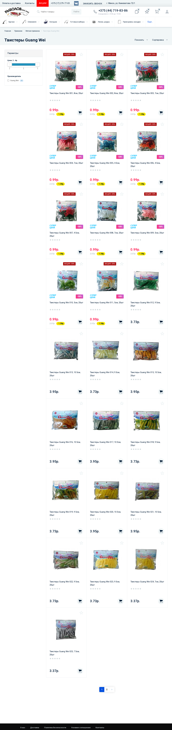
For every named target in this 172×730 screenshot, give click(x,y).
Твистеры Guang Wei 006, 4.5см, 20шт (145, 164)
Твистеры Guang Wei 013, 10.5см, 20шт (65, 374)
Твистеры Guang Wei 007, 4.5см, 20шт (64, 234)
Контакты (29, 3)
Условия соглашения (81, 728)
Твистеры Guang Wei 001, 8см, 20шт (66, 93)
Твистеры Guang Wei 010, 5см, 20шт (66, 302)
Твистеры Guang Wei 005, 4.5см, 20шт (105, 164)
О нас (22, 728)
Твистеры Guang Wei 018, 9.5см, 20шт (145, 444)
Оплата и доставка (11, 3)
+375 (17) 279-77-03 (60, 3)
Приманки (18, 31)
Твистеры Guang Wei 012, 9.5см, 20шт (145, 304)
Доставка (34, 728)
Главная (7, 31)
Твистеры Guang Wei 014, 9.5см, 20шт (105, 374)
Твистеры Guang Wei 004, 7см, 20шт (66, 163)
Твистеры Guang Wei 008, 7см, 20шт (107, 233)
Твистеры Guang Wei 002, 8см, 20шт (107, 93)
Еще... (150, 22)
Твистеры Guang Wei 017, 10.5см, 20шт (105, 444)
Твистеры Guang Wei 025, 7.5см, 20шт (64, 653)
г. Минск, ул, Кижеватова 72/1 (121, 3)
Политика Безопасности (55, 728)
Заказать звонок (92, 3)
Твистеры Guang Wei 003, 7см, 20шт (147, 93)
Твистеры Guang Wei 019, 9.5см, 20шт (64, 513)
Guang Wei (15, 81)
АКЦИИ (42, 3)
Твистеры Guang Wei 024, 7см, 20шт (147, 581)
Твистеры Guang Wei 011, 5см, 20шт (107, 302)
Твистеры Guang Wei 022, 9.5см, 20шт (64, 583)
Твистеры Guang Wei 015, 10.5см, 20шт (145, 374)
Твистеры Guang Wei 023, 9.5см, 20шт (105, 583)
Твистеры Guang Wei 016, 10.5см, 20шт (65, 444)
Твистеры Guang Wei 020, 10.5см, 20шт (105, 513)
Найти (76, 11)
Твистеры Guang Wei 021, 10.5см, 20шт (145, 513)
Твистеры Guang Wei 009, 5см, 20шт (147, 233)
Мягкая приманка (33, 31)
